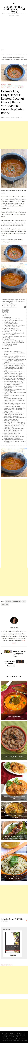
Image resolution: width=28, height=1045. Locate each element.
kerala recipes (17, 601)
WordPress (16, 1040)
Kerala (8, 87)
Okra (14, 87)
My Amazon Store (6, 965)
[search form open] (14, 3)
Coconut (3, 84)
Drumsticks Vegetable (6, 86)
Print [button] (25, 307)
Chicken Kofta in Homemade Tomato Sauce (14, 797)
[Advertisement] (14, 33)
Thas (2, 117)
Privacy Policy (23, 1040)
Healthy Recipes (19, 86)
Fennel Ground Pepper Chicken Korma (14, 757)
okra (24, 601)
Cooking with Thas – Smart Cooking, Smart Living (14, 9)
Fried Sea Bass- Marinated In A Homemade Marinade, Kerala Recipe (14, 837)
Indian (2, 87)
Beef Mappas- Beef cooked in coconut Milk (14, 816)
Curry (9, 84)
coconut (9, 601)
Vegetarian (20, 87)
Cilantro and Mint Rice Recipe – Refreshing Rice (14, 877)
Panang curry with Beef (14, 717)
